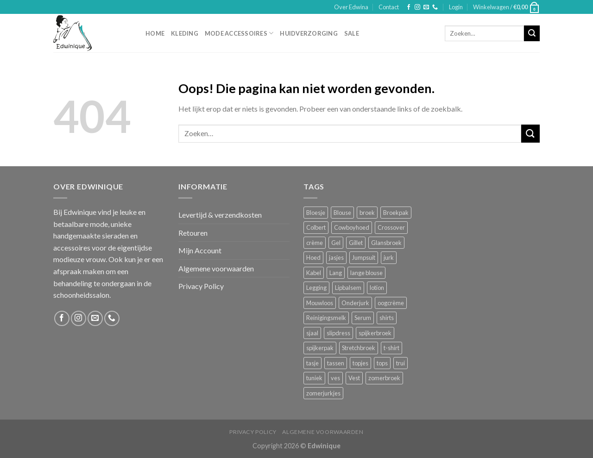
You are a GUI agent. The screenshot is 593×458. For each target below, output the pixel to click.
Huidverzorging (309, 33)
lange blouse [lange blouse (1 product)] (366, 272)
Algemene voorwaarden (216, 268)
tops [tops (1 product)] (382, 363)
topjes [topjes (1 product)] (360, 363)
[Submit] (532, 33)
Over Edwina (351, 7)
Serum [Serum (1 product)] (362, 317)
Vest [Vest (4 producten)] (354, 378)
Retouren (193, 232)
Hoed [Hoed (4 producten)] (313, 257)
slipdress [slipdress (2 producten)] (338, 333)
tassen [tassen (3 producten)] (335, 363)
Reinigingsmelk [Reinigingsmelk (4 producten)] (326, 317)
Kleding (184, 33)
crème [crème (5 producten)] (314, 242)
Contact (389, 7)
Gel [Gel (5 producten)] (336, 242)
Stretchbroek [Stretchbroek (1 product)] (358, 347)
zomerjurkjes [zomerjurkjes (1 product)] (323, 393)
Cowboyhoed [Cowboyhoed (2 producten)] (351, 227)
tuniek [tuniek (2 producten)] (314, 378)
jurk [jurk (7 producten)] (389, 257)
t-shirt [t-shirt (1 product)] (391, 347)
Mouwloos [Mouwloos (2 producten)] (319, 303)
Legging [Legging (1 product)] (316, 287)
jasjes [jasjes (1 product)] (336, 257)
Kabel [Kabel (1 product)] (313, 272)
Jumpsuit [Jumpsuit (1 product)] (363, 257)
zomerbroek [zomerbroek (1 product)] (384, 378)
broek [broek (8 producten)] (367, 212)
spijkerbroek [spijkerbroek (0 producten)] (375, 333)
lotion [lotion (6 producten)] (377, 287)
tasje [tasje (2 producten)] (312, 363)
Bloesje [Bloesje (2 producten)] (315, 212)
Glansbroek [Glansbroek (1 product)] (386, 242)
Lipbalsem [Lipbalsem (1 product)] (348, 287)
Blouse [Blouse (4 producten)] (342, 212)
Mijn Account (199, 250)
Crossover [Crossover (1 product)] (391, 227)
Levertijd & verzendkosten (220, 214)
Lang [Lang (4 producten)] (335, 272)
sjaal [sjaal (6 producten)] (312, 333)
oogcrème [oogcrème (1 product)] (391, 303)
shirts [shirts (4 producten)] (386, 317)
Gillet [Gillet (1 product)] (356, 242)
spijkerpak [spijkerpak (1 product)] (320, 347)
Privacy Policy (201, 286)
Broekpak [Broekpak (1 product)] (396, 212)
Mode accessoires (239, 33)
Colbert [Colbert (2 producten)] (316, 227)
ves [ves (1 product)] (335, 378)
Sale (351, 33)
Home (154, 33)
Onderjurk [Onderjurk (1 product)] (355, 303)
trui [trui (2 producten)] (400, 363)
